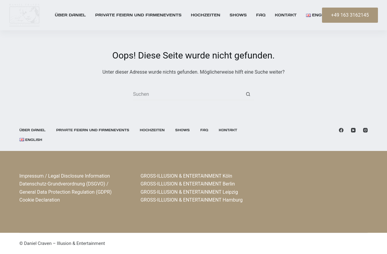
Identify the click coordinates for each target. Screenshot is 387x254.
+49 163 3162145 (350, 15)
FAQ (260, 15)
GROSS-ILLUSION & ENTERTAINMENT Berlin (188, 184)
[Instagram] (365, 130)
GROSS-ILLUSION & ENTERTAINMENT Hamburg (192, 200)
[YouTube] (353, 130)
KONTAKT (286, 15)
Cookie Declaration (39, 200)
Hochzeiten (205, 15)
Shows (238, 15)
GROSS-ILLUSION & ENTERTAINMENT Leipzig (189, 192)
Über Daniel (70, 15)
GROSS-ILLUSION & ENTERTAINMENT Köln (186, 176)
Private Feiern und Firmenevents (138, 15)
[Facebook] (341, 130)
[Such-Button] (248, 94)
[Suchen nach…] (187, 94)
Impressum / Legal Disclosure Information (64, 176)
